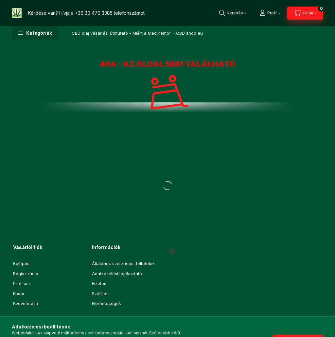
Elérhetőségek (106, 303)
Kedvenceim (25, 303)
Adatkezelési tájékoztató (117, 273)
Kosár (19, 293)
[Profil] (270, 13)
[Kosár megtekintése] (305, 13)
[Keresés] (232, 13)
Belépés (21, 263)
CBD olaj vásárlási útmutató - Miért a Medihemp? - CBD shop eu (137, 33)
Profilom (21, 283)
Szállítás (100, 293)
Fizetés (99, 283)
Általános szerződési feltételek (123, 263)
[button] (35, 33)
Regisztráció (25, 273)
